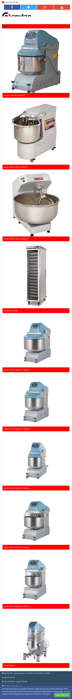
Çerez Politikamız (35, 694)
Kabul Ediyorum (62, 695)
